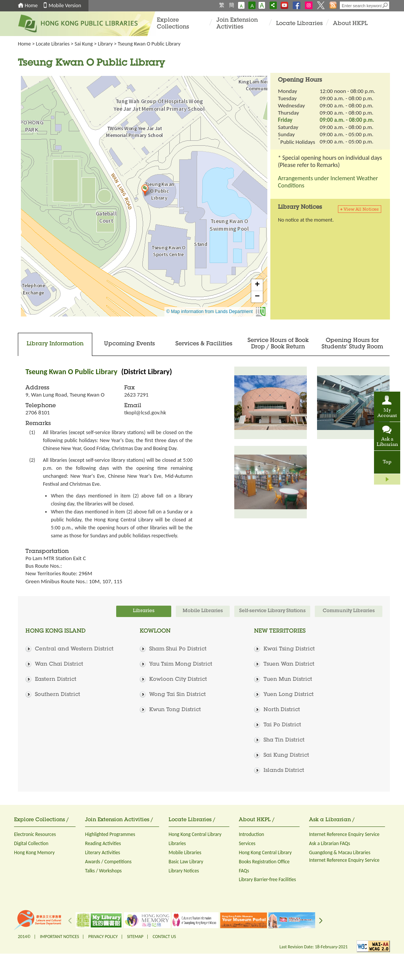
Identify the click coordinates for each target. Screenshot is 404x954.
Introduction (251, 834)
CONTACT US (164, 936)
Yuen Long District (289, 694)
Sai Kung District (286, 755)
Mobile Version (65, 5)
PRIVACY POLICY (103, 936)
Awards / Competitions (108, 861)
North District (282, 710)
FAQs (244, 870)
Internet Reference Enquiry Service (344, 834)
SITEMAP (135, 936)
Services (247, 843)
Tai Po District (282, 725)
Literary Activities (102, 852)
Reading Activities (103, 843)
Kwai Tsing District (289, 649)
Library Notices (184, 870)
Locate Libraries (299, 24)
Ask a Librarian (387, 442)
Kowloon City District (178, 679)
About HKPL (350, 24)
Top (387, 462)
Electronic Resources (35, 834)
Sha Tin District (284, 740)
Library (105, 44)
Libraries (177, 843)
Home (31, 5)
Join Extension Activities (237, 23)
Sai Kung (84, 44)
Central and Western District (74, 649)
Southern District (57, 694)
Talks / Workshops (103, 870)
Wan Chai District (59, 664)
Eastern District (55, 679)
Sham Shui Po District (178, 649)
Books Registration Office (264, 861)
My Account (387, 413)
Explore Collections (173, 23)
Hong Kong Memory (34, 852)
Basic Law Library (186, 861)
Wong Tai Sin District (177, 694)
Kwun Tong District (175, 710)
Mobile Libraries (185, 852)
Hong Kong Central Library (195, 834)
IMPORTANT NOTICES (59, 936)
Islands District (284, 770)
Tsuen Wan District (289, 664)
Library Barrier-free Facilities (267, 879)
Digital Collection (31, 843)
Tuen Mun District (288, 679)
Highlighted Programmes (110, 834)
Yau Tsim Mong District (180, 664)
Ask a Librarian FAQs (329, 843)
